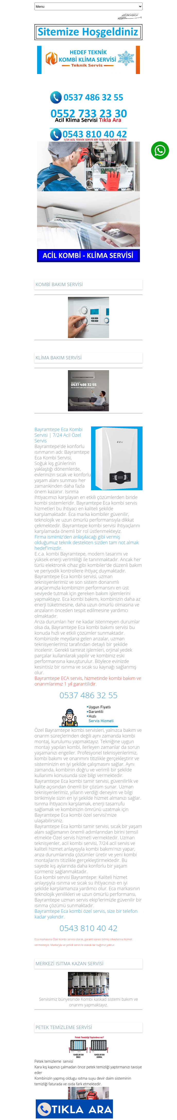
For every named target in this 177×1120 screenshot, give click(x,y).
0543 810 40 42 (88, 927)
